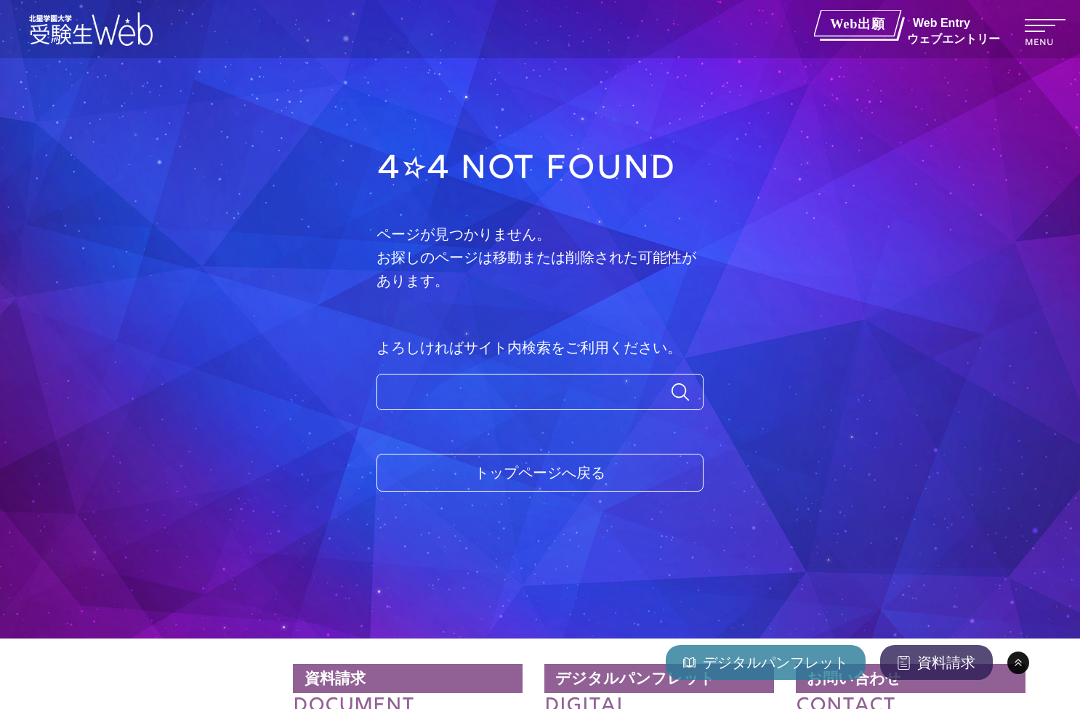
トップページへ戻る (540, 473)
